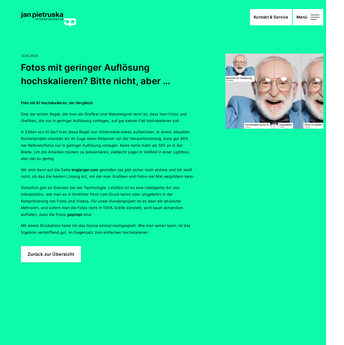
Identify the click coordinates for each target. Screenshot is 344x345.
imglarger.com (85, 170)
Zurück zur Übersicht (51, 254)
